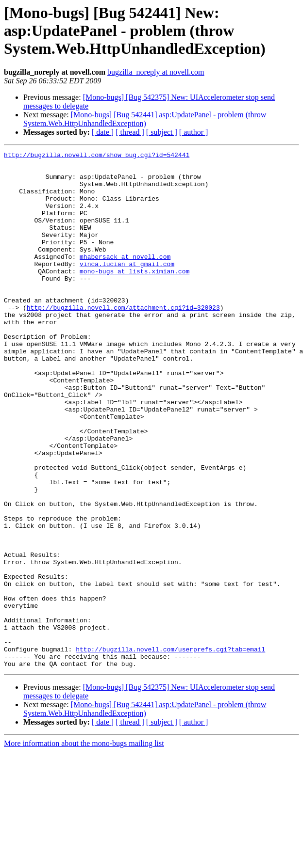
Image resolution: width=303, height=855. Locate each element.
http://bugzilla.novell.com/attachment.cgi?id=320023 (123, 339)
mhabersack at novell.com (125, 278)
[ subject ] (161, 132)
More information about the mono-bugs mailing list (84, 846)
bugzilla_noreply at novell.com (155, 72)
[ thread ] (130, 132)
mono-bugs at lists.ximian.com (134, 295)
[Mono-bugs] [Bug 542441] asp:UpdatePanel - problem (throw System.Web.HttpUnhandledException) (144, 119)
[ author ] (193, 132)
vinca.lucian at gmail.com (127, 287)
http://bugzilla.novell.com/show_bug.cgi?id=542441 (96, 156)
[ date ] (103, 132)
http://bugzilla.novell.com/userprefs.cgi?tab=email (170, 749)
